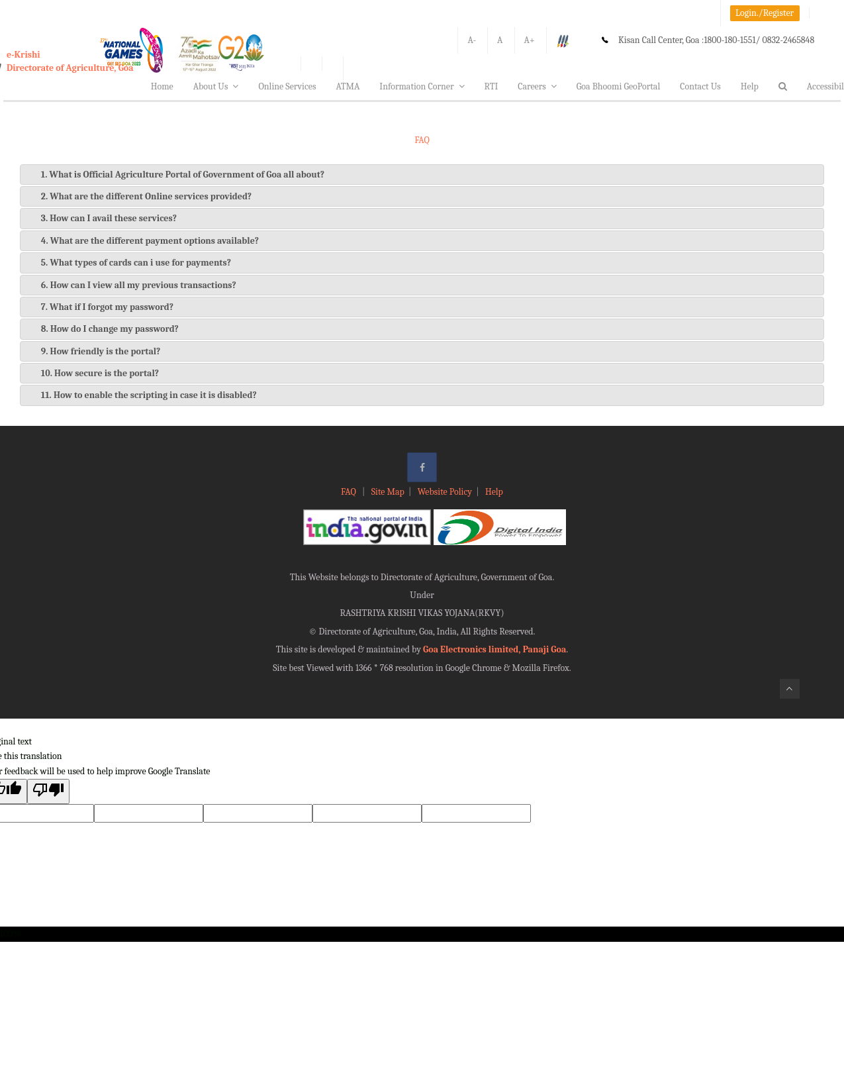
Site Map (387, 491)
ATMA (347, 86)
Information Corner (421, 86)
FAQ (349, 491)
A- (471, 40)
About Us (216, 86)
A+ (529, 40)
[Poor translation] (48, 791)
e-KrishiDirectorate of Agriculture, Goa (70, 61)
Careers (537, 86)
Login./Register (764, 13)
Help (750, 86)
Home (162, 86)
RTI (491, 86)
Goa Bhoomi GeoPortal (618, 86)
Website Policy (445, 491)
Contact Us (700, 86)
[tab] (422, 174)
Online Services (287, 86)
